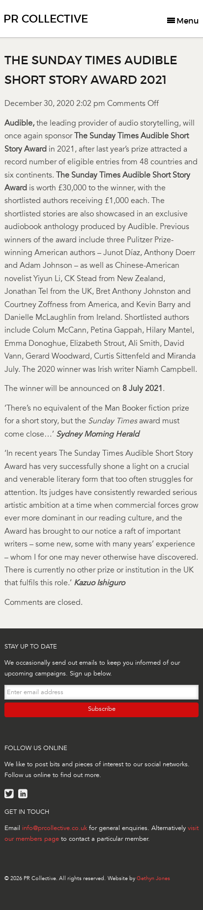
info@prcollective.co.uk (54, 828)
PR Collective (45, 19)
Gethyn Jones (153, 878)
